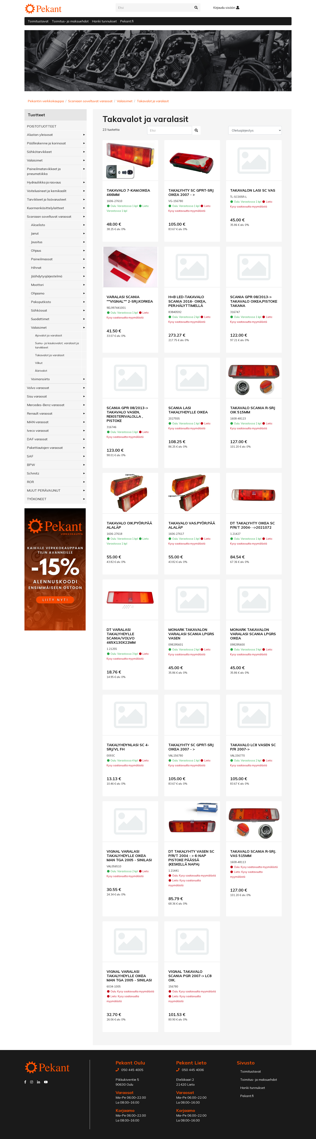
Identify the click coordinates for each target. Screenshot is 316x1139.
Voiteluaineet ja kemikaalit (46, 191)
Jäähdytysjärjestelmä (46, 276)
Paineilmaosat (42, 259)
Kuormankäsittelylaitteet (45, 208)
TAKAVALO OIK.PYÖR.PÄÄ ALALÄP (129, 525)
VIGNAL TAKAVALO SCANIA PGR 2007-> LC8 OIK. (190, 975)
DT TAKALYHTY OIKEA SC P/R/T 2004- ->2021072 (252, 525)
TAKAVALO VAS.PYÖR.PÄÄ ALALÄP (191, 525)
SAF (30, 456)
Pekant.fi (127, 21)
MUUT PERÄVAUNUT (44, 490)
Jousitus (36, 242)
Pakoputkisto (41, 302)
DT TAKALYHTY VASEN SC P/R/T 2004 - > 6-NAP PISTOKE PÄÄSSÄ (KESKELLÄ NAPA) (191, 857)
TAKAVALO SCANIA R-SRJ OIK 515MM (252, 409)
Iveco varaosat (38, 430)
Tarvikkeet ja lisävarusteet (46, 199)
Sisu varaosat (37, 396)
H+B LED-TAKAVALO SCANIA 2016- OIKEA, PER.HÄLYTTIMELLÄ (187, 301)
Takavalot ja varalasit (153, 101)
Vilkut (38, 363)
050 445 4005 (132, 1070)
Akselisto (38, 225)
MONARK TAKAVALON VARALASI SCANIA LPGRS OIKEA (253, 633)
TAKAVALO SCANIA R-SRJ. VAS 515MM (253, 853)
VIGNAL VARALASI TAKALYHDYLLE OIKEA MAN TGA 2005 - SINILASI (129, 855)
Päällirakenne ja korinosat (46, 143)
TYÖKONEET (36, 499)
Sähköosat (39, 310)
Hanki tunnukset (104, 21)
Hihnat (36, 268)
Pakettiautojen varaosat (45, 448)
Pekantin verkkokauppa (46, 101)
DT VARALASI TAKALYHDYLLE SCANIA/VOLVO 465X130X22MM (121, 636)
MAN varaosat (38, 422)
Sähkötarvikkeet (39, 152)
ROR (30, 482)
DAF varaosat (37, 439)
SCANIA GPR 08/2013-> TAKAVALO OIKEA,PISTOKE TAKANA (253, 301)
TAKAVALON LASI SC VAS (252, 190)
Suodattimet (40, 319)
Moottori (37, 285)
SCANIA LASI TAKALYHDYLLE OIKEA (188, 409)
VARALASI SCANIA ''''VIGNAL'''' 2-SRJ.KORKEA (130, 298)
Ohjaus (36, 250)
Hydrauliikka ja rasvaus (44, 182)
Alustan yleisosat (40, 135)
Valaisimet (125, 101)
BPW (31, 465)
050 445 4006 (193, 1070)
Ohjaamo (37, 293)
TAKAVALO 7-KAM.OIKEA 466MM (128, 192)
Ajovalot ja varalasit (48, 335)
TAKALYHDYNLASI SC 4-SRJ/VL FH (128, 746)
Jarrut (35, 233)
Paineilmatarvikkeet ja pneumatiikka (44, 171)
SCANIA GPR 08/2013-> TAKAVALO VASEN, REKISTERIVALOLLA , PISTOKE (127, 414)
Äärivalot (41, 370)
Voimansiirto (40, 379)
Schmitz (33, 473)
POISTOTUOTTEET (41, 126)
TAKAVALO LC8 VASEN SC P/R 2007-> (253, 746)
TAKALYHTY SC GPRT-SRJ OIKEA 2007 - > (191, 192)
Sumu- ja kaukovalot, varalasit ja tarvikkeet (57, 345)
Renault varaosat (39, 413)
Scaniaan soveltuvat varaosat (90, 101)
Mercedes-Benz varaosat (45, 405)
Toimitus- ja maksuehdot (70, 21)
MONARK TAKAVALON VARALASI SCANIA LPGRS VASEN (191, 633)
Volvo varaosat (38, 388)
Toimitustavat (38, 21)
